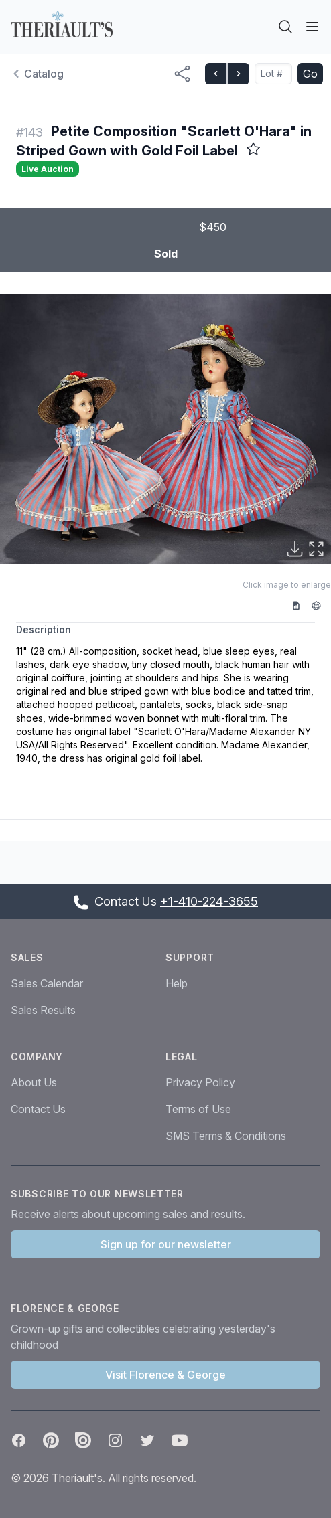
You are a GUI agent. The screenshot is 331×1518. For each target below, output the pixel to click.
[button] (165, 429)
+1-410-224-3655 (209, 901)
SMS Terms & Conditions (226, 1136)
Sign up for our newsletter (166, 1244)
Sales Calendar (47, 983)
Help (177, 983)
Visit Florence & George (165, 1374)
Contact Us (38, 1109)
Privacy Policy (200, 1082)
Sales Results (43, 1010)
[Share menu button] (182, 74)
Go (310, 73)
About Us (34, 1082)
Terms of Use (198, 1109)
